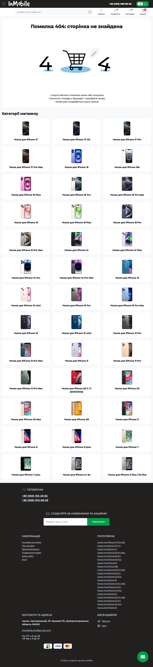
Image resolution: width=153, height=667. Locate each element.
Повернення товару (31, 553)
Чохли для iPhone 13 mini (109, 604)
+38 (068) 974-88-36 (35, 500)
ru (145, 4)
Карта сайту (28, 556)
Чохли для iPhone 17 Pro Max (111, 542)
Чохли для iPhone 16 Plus (109, 559)
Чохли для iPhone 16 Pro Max (111, 553)
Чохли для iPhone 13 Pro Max (111, 597)
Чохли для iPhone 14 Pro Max (111, 583)
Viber (104, 626)
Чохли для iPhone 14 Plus (109, 590)
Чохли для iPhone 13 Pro (109, 601)
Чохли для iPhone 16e (107, 566)
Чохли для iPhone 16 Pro (109, 556)
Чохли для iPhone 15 (107, 580)
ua (140, 4)
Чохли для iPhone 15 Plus (109, 577)
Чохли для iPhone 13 (107, 608)
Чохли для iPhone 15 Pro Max (111, 570)
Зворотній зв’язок (30, 549)
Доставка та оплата (31, 542)
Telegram (106, 621)
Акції (24, 559)
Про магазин (28, 546)
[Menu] (4, 3)
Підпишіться (98, 522)
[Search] (90, 12)
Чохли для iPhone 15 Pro (109, 573)
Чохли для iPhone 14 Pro (109, 587)
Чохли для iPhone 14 (107, 594)
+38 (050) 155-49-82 (34, 495)
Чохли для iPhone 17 (107, 549)
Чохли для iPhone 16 (107, 563)
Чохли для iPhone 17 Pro (109, 546)
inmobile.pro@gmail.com (36, 630)
